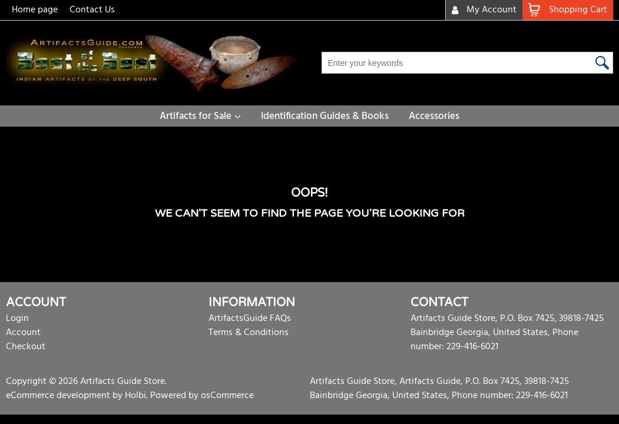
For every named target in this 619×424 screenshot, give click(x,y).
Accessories (434, 116)
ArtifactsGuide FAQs (249, 318)
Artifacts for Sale (195, 116)
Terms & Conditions (248, 332)
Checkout (25, 347)
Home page (35, 10)
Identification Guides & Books (325, 116)
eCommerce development (58, 395)
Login (17, 318)
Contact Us (92, 10)
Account (23, 332)
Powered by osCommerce (202, 395)
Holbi (135, 395)
